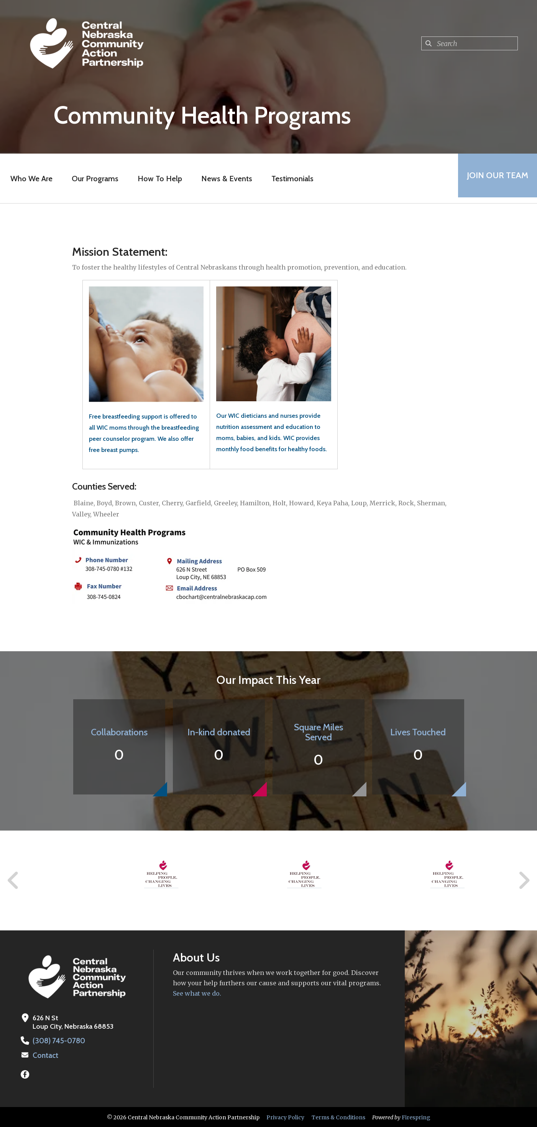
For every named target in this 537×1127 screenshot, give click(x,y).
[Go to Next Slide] (524, 880)
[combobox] (469, 43)
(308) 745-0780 (58, 1040)
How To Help (157, 178)
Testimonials (290, 178)
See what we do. (197, 993)
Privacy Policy (285, 1116)
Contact (45, 1055)
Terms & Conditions (338, 1116)
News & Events (224, 178)
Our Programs (92, 178)
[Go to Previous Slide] (13, 880)
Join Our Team (495, 178)
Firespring (416, 1116)
